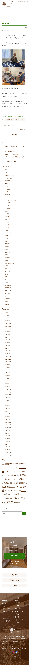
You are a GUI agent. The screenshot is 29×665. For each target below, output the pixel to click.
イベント (7, 183)
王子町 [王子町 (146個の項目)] (16, 486)
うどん (6, 186)
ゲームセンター (9, 202)
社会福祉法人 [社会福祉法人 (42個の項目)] (9, 491)
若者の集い (7, 298)
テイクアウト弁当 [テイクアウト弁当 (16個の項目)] (6, 475)
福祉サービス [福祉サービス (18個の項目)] (17, 490)
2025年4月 (7, 345)
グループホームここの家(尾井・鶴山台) (8, 621)
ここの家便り (8, 208)
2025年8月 (7, 334)
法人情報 (18, 602)
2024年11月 (8, 359)
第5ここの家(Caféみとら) (8, 616)
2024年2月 (7, 383)
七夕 (6, 241)
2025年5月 (7, 342)
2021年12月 (8, 452)
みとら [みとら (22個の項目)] (6, 472)
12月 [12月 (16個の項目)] (3, 464)
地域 (23, 119)
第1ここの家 (8, 285)
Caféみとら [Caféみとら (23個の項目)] (5, 467)
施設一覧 (4, 603)
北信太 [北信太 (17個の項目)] (13, 479)
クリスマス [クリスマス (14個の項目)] (15, 472)
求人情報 (17, 617)
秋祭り (6, 282)
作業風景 (7, 246)
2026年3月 (7, 315)
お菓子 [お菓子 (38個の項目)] (16, 468)
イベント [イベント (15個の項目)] (11, 472)
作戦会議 (22, 129)
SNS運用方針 (18, 623)
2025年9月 (7, 331)
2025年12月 (8, 323)
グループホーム (9, 119)
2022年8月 (7, 433)
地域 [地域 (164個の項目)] (5, 483)
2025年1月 (7, 353)
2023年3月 (7, 414)
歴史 (17, 600)
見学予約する (14, 555)
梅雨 (6, 268)
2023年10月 (8, 394)
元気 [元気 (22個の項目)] (9, 479)
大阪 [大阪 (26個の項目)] (14, 483)
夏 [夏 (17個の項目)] (8, 483)
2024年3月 (7, 381)
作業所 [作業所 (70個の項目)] (22, 475)
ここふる (7, 211)
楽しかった (7, 271)
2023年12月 (8, 389)
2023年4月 (7, 411)
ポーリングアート (9, 233)
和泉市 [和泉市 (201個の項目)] (18, 478)
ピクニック (7, 230)
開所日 (6, 301)
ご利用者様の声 (19, 608)
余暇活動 (7, 244)
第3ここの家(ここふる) (8, 611)
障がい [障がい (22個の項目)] (11, 498)
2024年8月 (7, 367)
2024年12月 (8, 356)
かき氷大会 (7, 194)
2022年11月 (8, 425)
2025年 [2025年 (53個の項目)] (23, 464)
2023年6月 (7, 405)
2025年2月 (7, 351)
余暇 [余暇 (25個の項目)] (12, 475)
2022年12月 (8, 422)
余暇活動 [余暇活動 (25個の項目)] (16, 475)
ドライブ (7, 224)
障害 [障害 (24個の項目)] (15, 502)
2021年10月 (8, 455)
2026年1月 (7, 320)
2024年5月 (7, 375)
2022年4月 (7, 444)
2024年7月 (7, 370)
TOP (12, 18)
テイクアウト (8, 222)
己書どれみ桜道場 (9, 263)
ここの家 (7, 205)
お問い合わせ (18, 614)
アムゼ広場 (7, 180)
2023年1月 (7, 419)
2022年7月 (7, 436)
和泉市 (17, 119)
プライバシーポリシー (20, 620)
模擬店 (6, 274)
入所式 (6, 249)
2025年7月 (7, 337)
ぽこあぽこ (7, 235)
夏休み (6, 260)
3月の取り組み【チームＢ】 (12, 151)
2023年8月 (7, 400)
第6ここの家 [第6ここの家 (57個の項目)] (12, 494)
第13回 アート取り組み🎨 (11, 154)
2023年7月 (7, 403)
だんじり (7, 216)
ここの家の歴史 (14, 585)
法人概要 (14, 575)
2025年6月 (7, 340)
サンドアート (8, 213)
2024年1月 (7, 386)
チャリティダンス (9, 219)
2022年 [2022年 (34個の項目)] (7, 464)
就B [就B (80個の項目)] (17, 483)
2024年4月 (7, 378)
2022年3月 (7, 447)
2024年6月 (7, 372)
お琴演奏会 (7, 189)
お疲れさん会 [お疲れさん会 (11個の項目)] (11, 467)
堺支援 (6, 255)
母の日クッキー (8, 125)
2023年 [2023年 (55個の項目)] (12, 464)
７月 (6, 169)
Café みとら (8, 172)
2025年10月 (8, 329)
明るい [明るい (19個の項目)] (11, 487)
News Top (14, 134)
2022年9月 (7, 430)
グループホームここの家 (17, 116)
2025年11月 (8, 326)
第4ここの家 (5, 614)
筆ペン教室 (7, 293)
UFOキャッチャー (9, 175)
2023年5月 (7, 408)
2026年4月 (7, 312)
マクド (6, 238)
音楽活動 (7, 304)
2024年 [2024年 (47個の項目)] (17, 464)
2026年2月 (7, 318)
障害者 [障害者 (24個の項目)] (18, 502)
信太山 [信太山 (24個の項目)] (5, 479)
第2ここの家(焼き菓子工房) (8, 609)
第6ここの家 (8, 290)
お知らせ (8, 116)
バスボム (7, 227)
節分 (6, 296)
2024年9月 (7, 364)
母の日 (6, 276)
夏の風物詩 (7, 257)
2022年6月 (7, 438)
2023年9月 (7, 397)
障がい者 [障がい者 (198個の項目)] (18, 498)
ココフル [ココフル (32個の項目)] (24, 472)
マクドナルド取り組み (10, 161)
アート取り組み (9, 178)
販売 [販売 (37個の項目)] (7, 498)
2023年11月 (8, 392)
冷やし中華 (7, 252)
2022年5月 (7, 441)
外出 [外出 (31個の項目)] (11, 483)
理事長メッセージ (14, 580)
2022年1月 (7, 449)
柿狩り (6, 265)
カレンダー (7, 197)
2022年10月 (8, 427)
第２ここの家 (8, 287)
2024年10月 (8, 362)
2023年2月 (7, 416)
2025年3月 (7, 348)
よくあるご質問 (19, 611)
